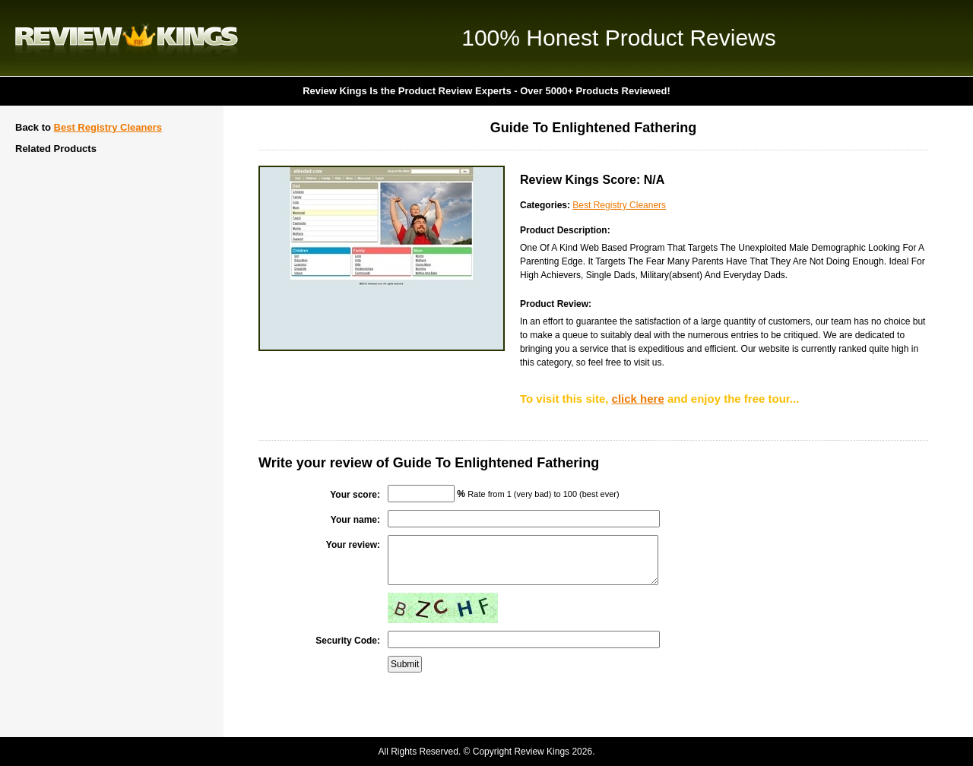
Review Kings (126, 38)
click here (638, 398)
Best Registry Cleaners (108, 127)
